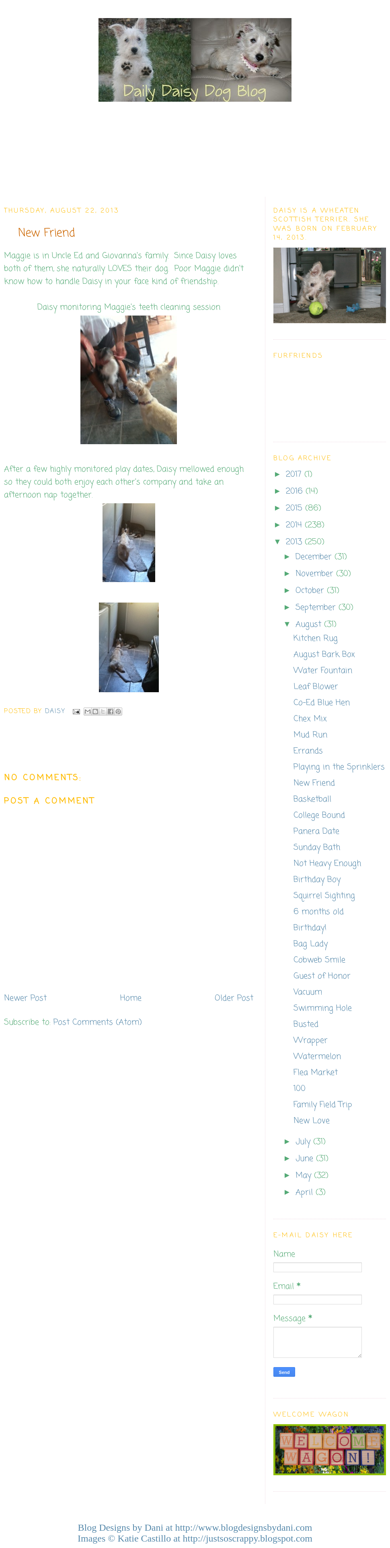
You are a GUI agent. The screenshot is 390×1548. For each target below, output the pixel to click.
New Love (312, 1121)
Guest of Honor (322, 976)
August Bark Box (324, 654)
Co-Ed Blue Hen (322, 703)
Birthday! (310, 928)
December (315, 557)
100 (300, 1089)
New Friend (314, 783)
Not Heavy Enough (327, 863)
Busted (306, 1024)
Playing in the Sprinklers (339, 767)
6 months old (319, 912)
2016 (296, 491)
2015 (295, 508)
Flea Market (316, 1072)
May (305, 1175)
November (316, 574)
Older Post (234, 998)
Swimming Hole (323, 1008)
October (311, 590)
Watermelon (317, 1056)
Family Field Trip (323, 1105)
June (306, 1158)
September (317, 607)
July (304, 1142)
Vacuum (308, 992)
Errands (308, 751)
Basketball (312, 799)
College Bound (319, 815)
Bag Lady (311, 944)
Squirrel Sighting (324, 896)
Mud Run (310, 735)
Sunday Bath (317, 847)
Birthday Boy (317, 879)
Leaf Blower (316, 687)
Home (131, 998)
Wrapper (311, 1040)
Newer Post (25, 998)
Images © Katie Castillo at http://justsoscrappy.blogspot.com (195, 1538)
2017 (295, 474)
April (306, 1192)
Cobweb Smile (319, 960)
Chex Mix (310, 719)
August (310, 624)
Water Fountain (323, 670)
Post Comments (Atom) (97, 1022)
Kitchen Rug (316, 638)
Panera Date (316, 831)
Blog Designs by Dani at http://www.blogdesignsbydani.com (195, 1527)
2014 (295, 525)
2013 (295, 542)
